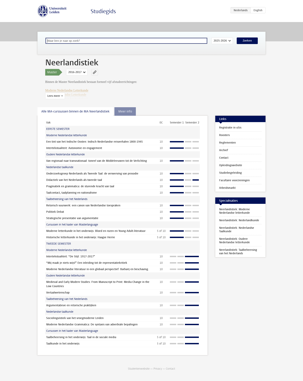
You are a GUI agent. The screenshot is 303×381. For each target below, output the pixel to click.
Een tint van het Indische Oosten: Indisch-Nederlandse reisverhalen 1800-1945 (94, 142)
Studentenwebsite (139, 369)
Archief (223, 150)
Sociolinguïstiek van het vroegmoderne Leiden (75, 318)
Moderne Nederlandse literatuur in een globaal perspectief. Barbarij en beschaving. (97, 269)
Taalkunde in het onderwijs (62, 343)
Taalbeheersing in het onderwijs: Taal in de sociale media (81, 337)
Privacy (157, 369)
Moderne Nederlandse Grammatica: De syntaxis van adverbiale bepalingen (92, 324)
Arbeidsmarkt (227, 188)
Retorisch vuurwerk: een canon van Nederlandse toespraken (83, 205)
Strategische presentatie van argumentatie (72, 218)
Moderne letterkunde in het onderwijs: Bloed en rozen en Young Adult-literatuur (96, 231)
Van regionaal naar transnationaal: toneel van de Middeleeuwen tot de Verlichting (96, 161)
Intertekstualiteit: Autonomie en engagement (74, 148)
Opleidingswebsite (230, 165)
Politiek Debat (55, 212)
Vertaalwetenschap (58, 292)
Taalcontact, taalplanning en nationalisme (71, 193)
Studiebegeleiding (230, 173)
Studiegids (103, 11)
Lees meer (53, 96)
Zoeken (247, 41)
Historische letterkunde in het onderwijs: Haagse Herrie (80, 237)
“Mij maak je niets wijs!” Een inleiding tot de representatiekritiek (86, 263)
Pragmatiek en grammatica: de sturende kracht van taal (80, 186)
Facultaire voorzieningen (234, 180)
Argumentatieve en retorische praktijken (71, 305)
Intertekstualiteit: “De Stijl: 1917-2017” (70, 256)
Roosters (224, 135)
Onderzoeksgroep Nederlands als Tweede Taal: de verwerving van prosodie (92, 173)
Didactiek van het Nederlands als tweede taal (74, 180)
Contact (223, 158)
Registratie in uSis (230, 127)
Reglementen (227, 143)
